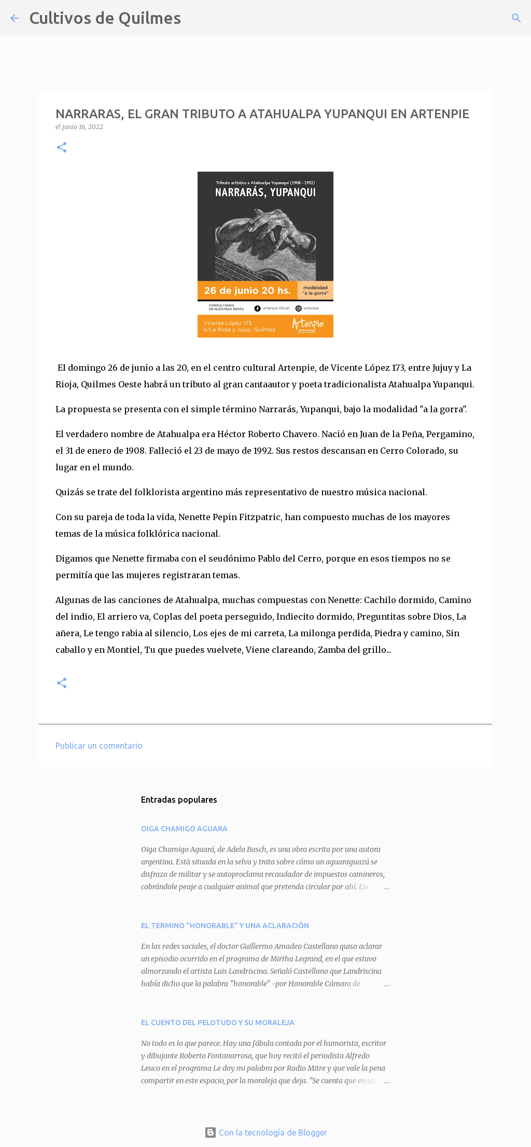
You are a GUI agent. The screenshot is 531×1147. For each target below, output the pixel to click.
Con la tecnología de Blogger (265, 1132)
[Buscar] (195, 18)
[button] (61, 148)
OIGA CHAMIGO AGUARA (184, 828)
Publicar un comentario (99, 745)
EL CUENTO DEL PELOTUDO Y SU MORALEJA (218, 1022)
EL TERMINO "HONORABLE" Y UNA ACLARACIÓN (225, 925)
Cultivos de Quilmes (105, 17)
